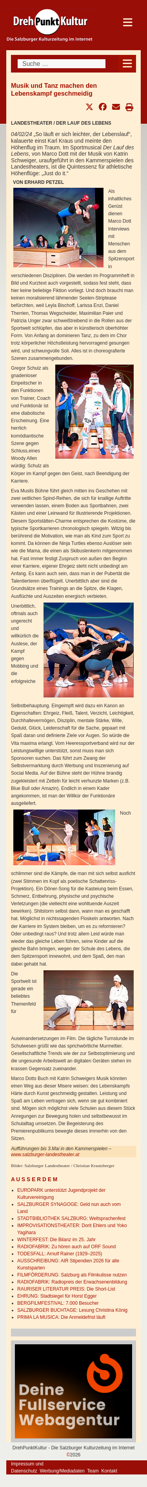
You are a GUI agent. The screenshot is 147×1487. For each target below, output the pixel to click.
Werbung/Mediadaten (62, 1471)
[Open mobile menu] (127, 64)
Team (92, 1471)
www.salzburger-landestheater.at (45, 1154)
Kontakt (109, 1471)
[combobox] (61, 63)
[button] (89, 107)
